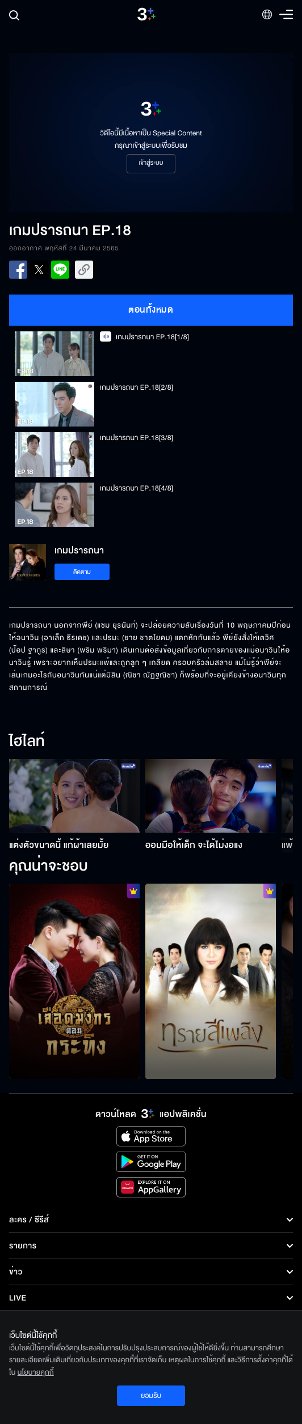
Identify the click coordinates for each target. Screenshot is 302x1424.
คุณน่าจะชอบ (48, 866)
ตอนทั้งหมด (150, 309)
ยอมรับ (151, 1395)
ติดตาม (82, 572)
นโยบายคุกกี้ (36, 1372)
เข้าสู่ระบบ (151, 163)
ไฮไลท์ (27, 742)
